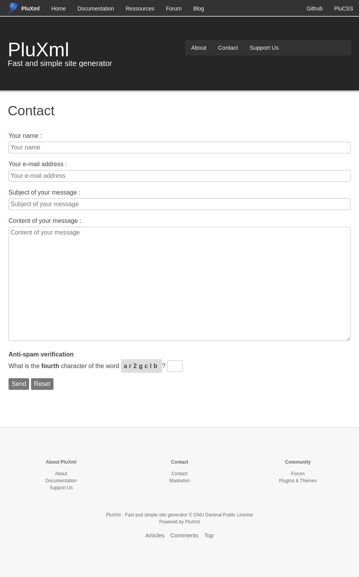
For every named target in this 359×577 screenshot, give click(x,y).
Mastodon (179, 480)
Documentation (96, 8)
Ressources (140, 8)
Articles (154, 535)
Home (58, 8)
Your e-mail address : (38, 164)
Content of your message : (45, 220)
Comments (184, 535)
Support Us (264, 47)
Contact (228, 47)
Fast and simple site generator (60, 63)
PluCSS (343, 8)
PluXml (38, 50)
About (198, 47)
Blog (198, 8)
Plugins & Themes (298, 480)
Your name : (25, 135)
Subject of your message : (44, 192)
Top (209, 535)
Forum (173, 8)
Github (315, 8)
